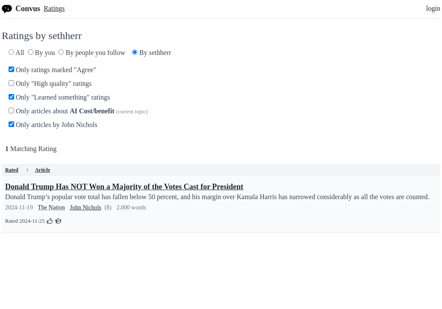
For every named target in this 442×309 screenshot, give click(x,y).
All (16, 52)
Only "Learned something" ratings (59, 97)
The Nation (51, 207)
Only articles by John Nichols (53, 124)
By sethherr (151, 52)
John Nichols (86, 207)
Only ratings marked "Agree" (52, 69)
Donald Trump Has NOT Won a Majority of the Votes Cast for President (124, 186)
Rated (17, 170)
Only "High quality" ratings (50, 83)
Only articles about (78, 111)
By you (41, 52)
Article (42, 170)
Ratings (54, 8)
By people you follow (91, 52)
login (433, 8)
